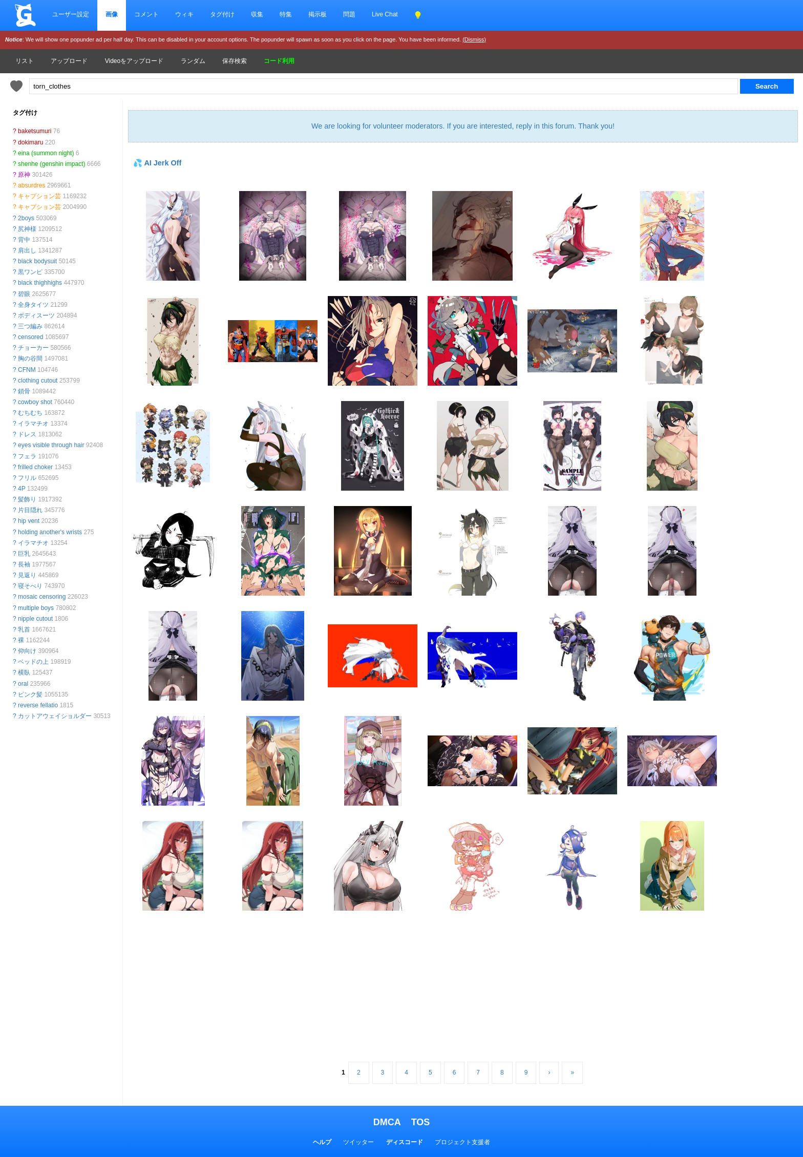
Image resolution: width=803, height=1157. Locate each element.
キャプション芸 (39, 196)
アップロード (69, 61)
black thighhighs (40, 282)
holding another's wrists (50, 532)
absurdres (31, 185)
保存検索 (234, 61)
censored (30, 337)
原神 (24, 174)
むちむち (30, 412)
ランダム (193, 61)
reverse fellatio (38, 705)
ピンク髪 (30, 694)
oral (23, 683)
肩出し (27, 250)
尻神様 (27, 229)
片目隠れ (30, 510)
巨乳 (24, 553)
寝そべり (30, 586)
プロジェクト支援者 (462, 1142)
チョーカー (33, 347)
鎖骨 (24, 391)
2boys (26, 218)
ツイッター (358, 1142)
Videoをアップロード (134, 61)
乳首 (24, 629)
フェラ (27, 456)
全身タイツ (33, 304)
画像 (111, 14)
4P (21, 488)
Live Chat (385, 14)
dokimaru (30, 142)
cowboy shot (35, 402)
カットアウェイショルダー (55, 716)
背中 (24, 239)
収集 (257, 14)
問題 (349, 14)
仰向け (27, 651)
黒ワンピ (30, 272)
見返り (27, 575)
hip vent (28, 520)
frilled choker (35, 467)
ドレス (27, 434)
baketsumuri (34, 131)
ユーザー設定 (70, 14)
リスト (24, 61)
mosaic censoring (42, 596)
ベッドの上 (33, 661)
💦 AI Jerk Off (157, 163)
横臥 (24, 672)
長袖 (24, 564)
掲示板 (317, 14)
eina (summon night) (46, 153)
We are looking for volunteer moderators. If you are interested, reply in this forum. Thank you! (463, 126)
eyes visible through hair (51, 445)
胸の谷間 (30, 358)
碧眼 (24, 294)
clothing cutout (37, 380)
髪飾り (27, 499)
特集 (286, 14)
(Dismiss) (474, 39)
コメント (146, 14)
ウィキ (184, 14)
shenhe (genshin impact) (51, 163)
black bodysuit (37, 261)
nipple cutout (35, 618)
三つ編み (30, 326)
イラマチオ (33, 423)
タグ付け (222, 14)
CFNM (27, 369)
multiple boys (36, 608)
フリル (27, 477)
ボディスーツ (36, 315)
